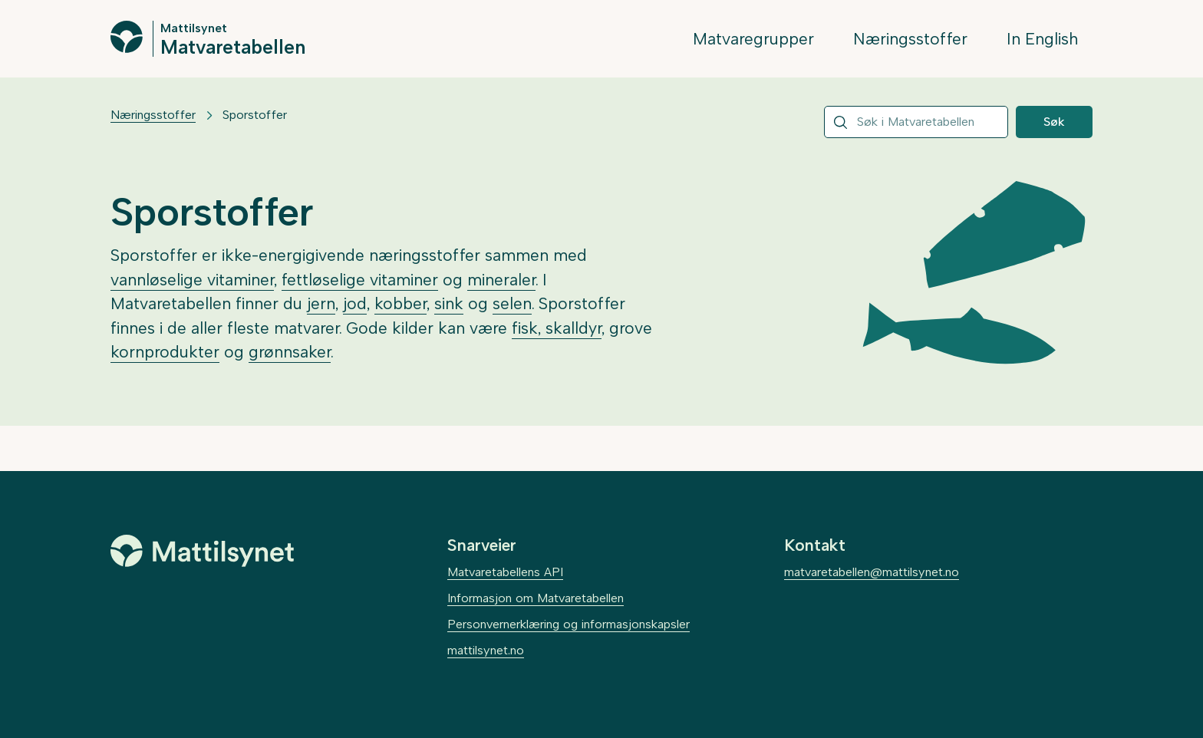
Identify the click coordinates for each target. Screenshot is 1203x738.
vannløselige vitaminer (192, 279)
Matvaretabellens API (505, 572)
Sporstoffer (254, 114)
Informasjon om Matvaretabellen (535, 598)
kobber (400, 303)
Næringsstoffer (910, 38)
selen (512, 303)
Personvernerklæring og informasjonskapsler (568, 624)
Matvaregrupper (753, 38)
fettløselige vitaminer (360, 279)
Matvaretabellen (232, 46)
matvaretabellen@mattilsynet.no (871, 572)
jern (321, 303)
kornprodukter (164, 351)
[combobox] (916, 122)
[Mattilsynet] (202, 551)
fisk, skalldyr (557, 328)
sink (448, 303)
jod (355, 303)
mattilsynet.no (485, 650)
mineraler (501, 279)
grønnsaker (290, 351)
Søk (1054, 121)
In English (1042, 38)
